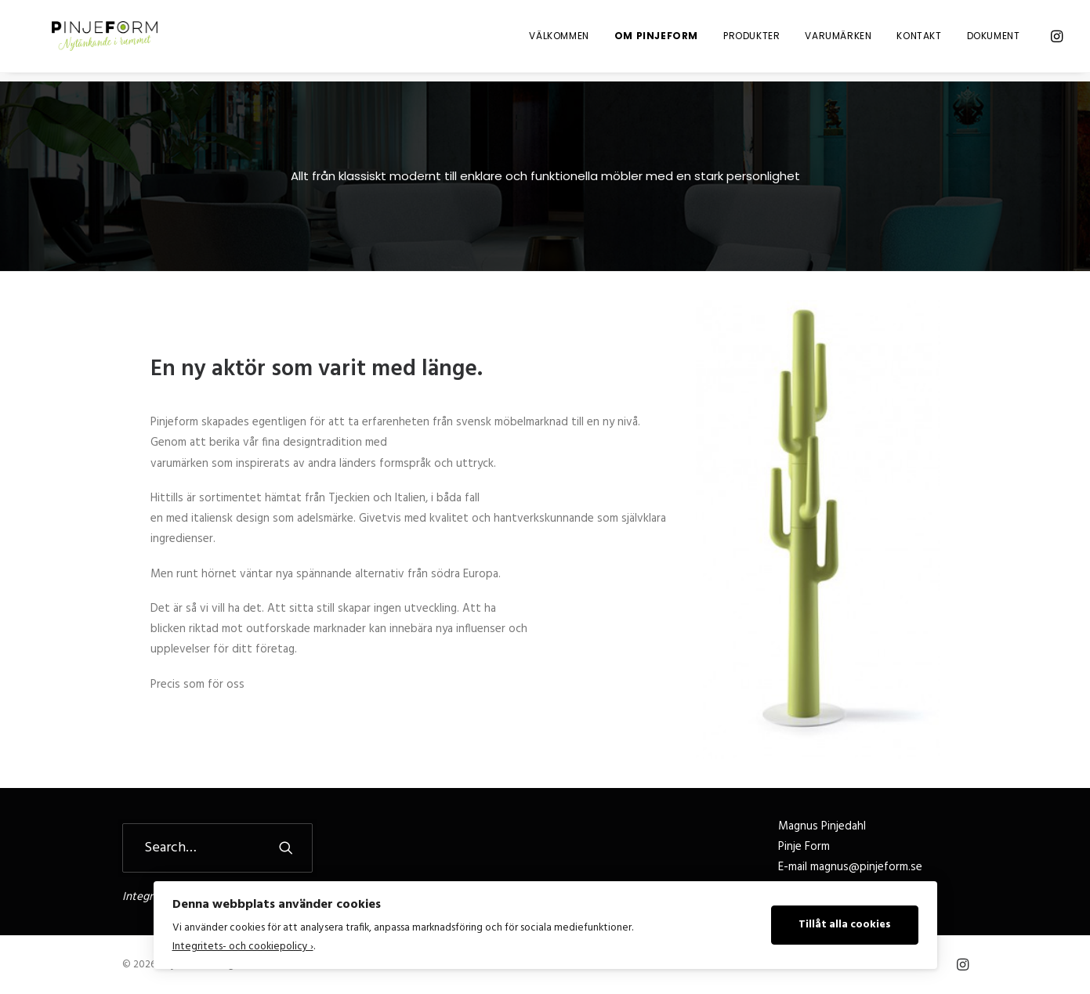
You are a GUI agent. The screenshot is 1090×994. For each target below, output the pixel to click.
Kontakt (918, 40)
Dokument (993, 40)
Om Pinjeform (656, 40)
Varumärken (838, 40)
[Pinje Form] (99, 40)
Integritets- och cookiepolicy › (242, 946)
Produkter (751, 40)
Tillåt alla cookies (844, 924)
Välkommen (558, 40)
